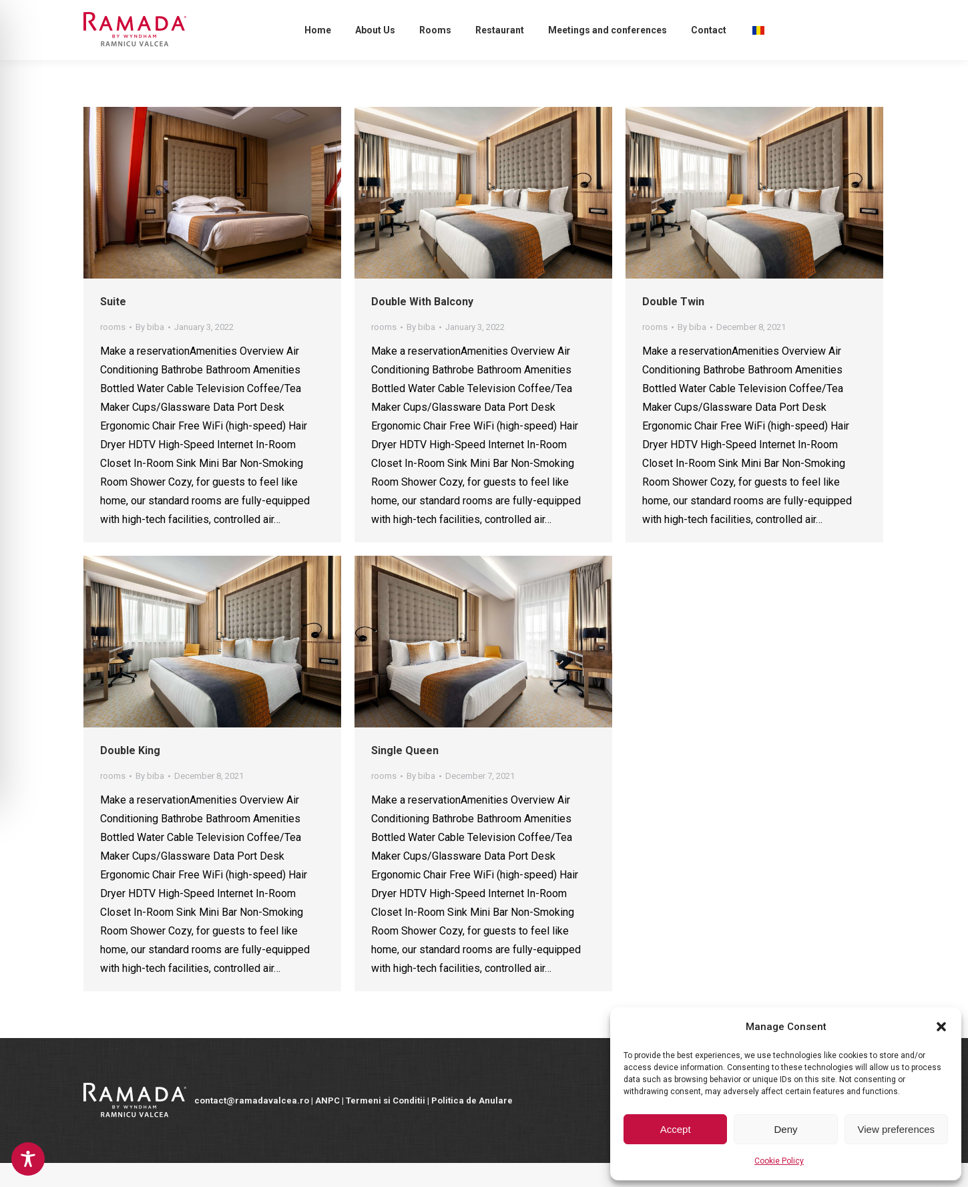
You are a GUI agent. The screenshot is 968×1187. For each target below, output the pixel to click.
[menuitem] (318, 54)
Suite (113, 325)
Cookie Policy (779, 1161)
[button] (941, 1026)
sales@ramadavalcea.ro (282, 12)
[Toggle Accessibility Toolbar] (28, 1159)
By (150, 351)
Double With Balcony (422, 325)
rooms (113, 351)
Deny (785, 1129)
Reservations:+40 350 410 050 (148, 12)
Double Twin (673, 325)
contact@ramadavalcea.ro (411, 12)
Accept (675, 1129)
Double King (130, 774)
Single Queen (405, 774)
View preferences (896, 1129)
